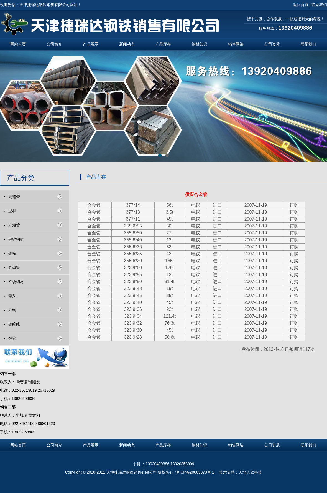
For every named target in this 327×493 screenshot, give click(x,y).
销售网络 (236, 44)
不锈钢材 (16, 281)
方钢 (12, 310)
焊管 (12, 338)
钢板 (12, 253)
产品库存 (163, 44)
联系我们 (308, 44)
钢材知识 (199, 44)
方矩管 (14, 225)
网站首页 (18, 44)
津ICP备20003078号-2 (195, 472)
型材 (12, 211)
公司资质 (272, 44)
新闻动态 (127, 44)
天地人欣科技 (250, 472)
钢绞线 (14, 324)
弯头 (12, 296)
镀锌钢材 (16, 239)
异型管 (14, 267)
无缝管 (14, 196)
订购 (294, 205)
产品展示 (90, 44)
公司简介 (54, 44)
